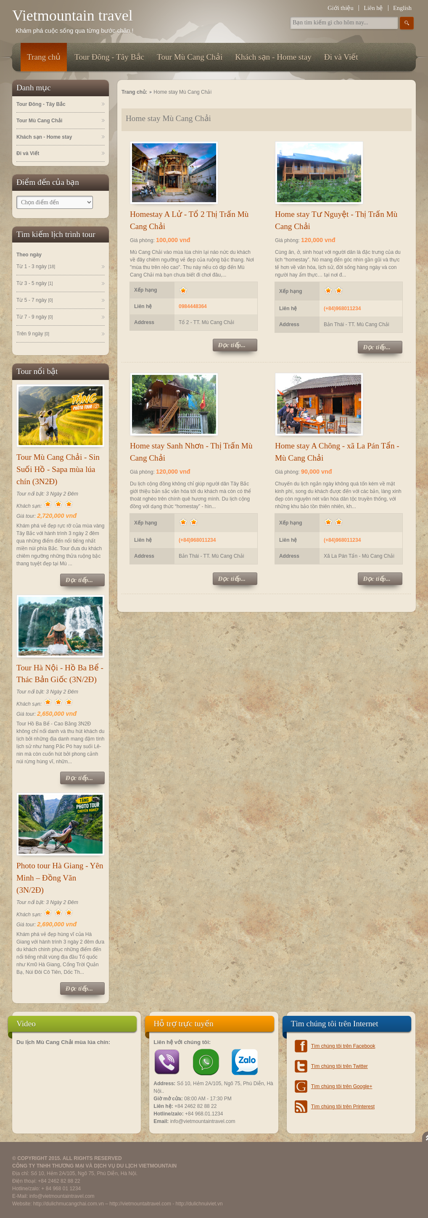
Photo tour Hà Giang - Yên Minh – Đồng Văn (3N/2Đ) (59, 877)
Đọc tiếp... (79, 580)
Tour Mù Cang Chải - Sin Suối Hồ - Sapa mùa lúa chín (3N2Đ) (58, 469)
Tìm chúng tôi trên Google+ (342, 1086)
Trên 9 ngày (32, 334)
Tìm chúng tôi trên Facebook (343, 1046)
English (402, 8)
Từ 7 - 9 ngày (34, 317)
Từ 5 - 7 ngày (34, 300)
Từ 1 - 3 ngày (35, 267)
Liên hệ (373, 8)
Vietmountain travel (72, 15)
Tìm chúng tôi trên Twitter (339, 1066)
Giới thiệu (340, 8)
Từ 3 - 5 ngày (34, 283)
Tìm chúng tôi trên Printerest (343, 1107)
